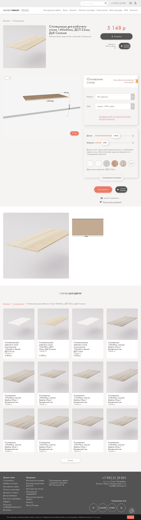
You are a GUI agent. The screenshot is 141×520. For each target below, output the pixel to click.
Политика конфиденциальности (12, 506)
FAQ (126, 10)
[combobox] (115, 97)
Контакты (134, 10)
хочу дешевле (64, 133)
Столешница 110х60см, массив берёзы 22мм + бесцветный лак (82, 398)
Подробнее (97, 517)
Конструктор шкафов (35, 480)
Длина (89, 136)
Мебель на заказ (10, 483)
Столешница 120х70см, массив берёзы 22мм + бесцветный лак (82, 445)
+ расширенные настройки (111, 178)
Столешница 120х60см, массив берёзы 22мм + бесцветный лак (116, 445)
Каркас (90, 97)
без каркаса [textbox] (102, 97)
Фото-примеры (115, 10)
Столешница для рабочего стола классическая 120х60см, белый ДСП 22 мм (12, 347)
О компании (8, 480)
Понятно (130, 517)
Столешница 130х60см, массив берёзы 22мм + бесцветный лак (116, 345)
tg (121, 507)
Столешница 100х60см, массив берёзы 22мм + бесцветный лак (47, 398)
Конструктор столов (34, 489)
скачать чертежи (125, 46)
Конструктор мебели (52, 10)
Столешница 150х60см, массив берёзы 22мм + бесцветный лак (13, 398)
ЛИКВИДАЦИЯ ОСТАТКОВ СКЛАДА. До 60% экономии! (115, 118)
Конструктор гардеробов (31, 493)
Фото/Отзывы (32, 505)
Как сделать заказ (11, 486)
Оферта (6, 502)
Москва (106, 481)
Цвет (89, 106)
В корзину (116, 36)
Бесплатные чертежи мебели (35, 498)
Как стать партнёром (12, 499)
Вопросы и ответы (10, 493)
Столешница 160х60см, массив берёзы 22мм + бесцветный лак (116, 398)
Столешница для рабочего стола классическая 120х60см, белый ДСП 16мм (81, 347)
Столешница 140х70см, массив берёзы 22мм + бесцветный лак (47, 445)
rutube (112, 507)
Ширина (90, 143)
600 (105, 142)
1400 (115, 135)
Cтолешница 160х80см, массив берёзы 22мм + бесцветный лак (13, 445)
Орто (95, 152)
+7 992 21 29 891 (118, 3)
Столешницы (18, 21)
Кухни (65, 10)
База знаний (102, 10)
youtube (102, 507)
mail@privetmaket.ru (117, 486)
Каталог (73, 10)
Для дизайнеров (10, 496)
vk (93, 507)
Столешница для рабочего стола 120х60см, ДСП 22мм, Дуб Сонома (47, 345)
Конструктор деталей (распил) (35, 484)
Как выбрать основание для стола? (124, 81)
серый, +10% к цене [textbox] (105, 106)
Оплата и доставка (11, 489)
